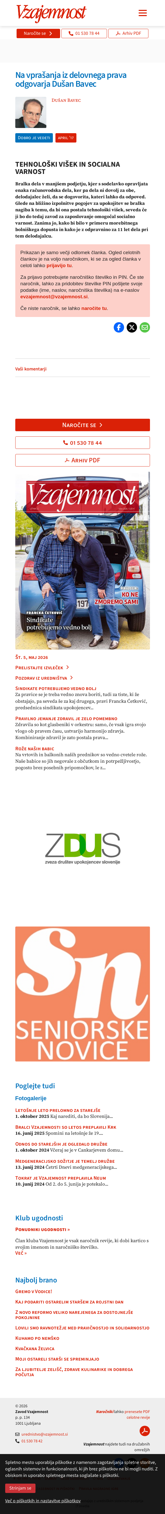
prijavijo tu (59, 265)
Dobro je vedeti (34, 137)
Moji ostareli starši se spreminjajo (57, 1359)
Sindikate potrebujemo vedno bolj (55, 688)
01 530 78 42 (28, 1441)
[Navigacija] (142, 13)
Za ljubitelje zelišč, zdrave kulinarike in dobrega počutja (74, 1372)
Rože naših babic (34, 748)
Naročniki (104, 1412)
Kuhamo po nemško (37, 1338)
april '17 (66, 137)
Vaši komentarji (31, 369)
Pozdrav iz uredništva (44, 678)
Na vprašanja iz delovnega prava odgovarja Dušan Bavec (71, 79)
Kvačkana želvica (34, 1348)
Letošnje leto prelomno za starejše (58, 1110)
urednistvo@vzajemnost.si (41, 1434)
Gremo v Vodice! (33, 1291)
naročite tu (94, 308)
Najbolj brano (36, 1280)
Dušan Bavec (66, 100)
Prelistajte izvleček (42, 667)
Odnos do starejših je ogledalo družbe (61, 1144)
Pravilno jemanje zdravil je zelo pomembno (66, 718)
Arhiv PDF (128, 33)
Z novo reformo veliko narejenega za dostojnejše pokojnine (74, 1315)
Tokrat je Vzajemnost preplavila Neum (60, 1178)
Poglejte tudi (35, 1086)
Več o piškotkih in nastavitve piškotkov (43, 1501)
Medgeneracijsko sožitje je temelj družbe (65, 1161)
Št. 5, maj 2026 (31, 657)
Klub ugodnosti (39, 1218)
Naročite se (38, 33)
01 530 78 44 (84, 33)
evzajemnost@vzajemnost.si (54, 296)
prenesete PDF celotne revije (137, 1414)
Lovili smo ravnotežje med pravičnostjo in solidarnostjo (82, 1327)
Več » (21, 1253)
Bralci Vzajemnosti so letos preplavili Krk (65, 1127)
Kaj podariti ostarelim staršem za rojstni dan (69, 1302)
